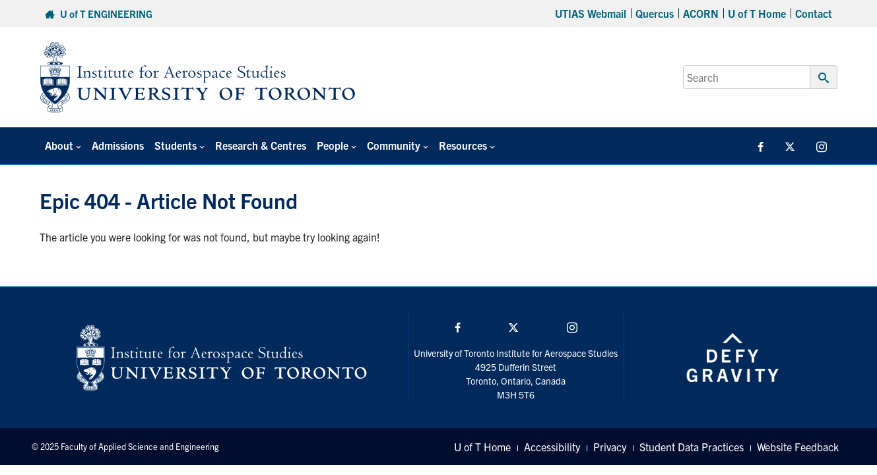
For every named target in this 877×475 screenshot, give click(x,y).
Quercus (654, 13)
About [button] (59, 145)
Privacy (609, 446)
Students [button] (175, 145)
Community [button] (393, 145)
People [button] (332, 145)
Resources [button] (463, 145)
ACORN (701, 13)
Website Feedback (798, 446)
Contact (813, 13)
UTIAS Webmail (590, 13)
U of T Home (757, 13)
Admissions (118, 145)
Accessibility (552, 446)
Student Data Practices (691, 446)
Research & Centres (260, 145)
